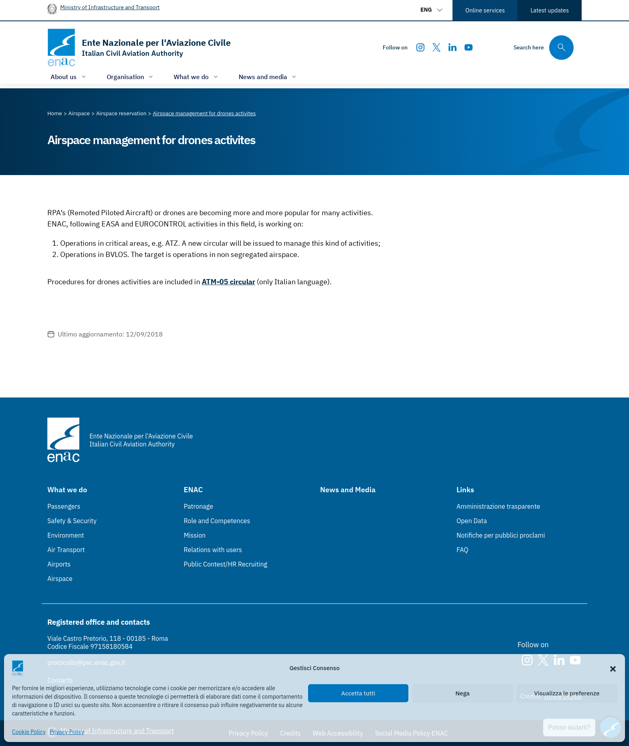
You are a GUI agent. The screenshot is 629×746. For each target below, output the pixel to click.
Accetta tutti (358, 693)
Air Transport (66, 550)
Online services (485, 10)
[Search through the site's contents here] (543, 47)
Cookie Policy (29, 732)
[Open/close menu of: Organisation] (130, 76)
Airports (59, 564)
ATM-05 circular (228, 281)
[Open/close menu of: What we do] (196, 76)
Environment (65, 535)
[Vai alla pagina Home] (54, 113)
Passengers (63, 506)
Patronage (198, 506)
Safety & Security (72, 521)
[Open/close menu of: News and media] (268, 76)
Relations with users (213, 550)
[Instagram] (420, 47)
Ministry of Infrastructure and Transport (110, 7)
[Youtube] (468, 47)
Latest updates (549, 10)
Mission (195, 535)
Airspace (59, 579)
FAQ (463, 550)
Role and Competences (217, 521)
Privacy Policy (67, 732)
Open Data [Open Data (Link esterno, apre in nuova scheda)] (472, 521)
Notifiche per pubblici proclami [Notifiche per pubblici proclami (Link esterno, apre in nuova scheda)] (501, 535)
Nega (462, 693)
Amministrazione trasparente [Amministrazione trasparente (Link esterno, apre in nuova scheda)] (498, 506)
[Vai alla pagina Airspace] (79, 113)
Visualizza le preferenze (567, 693)
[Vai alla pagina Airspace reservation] (121, 113)
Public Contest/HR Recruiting (225, 564)
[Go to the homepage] (139, 47)
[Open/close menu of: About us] (69, 76)
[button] (613, 668)
